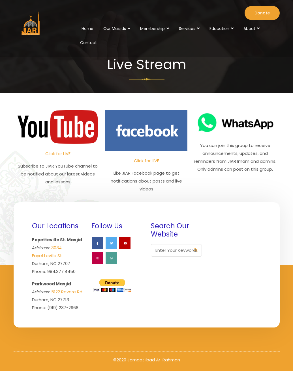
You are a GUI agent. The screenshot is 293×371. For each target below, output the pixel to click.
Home (87, 28)
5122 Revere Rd (66, 292)
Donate (262, 13)
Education (219, 28)
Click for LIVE (57, 154)
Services (187, 28)
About (249, 28)
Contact (88, 42)
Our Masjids (114, 28)
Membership (152, 28)
